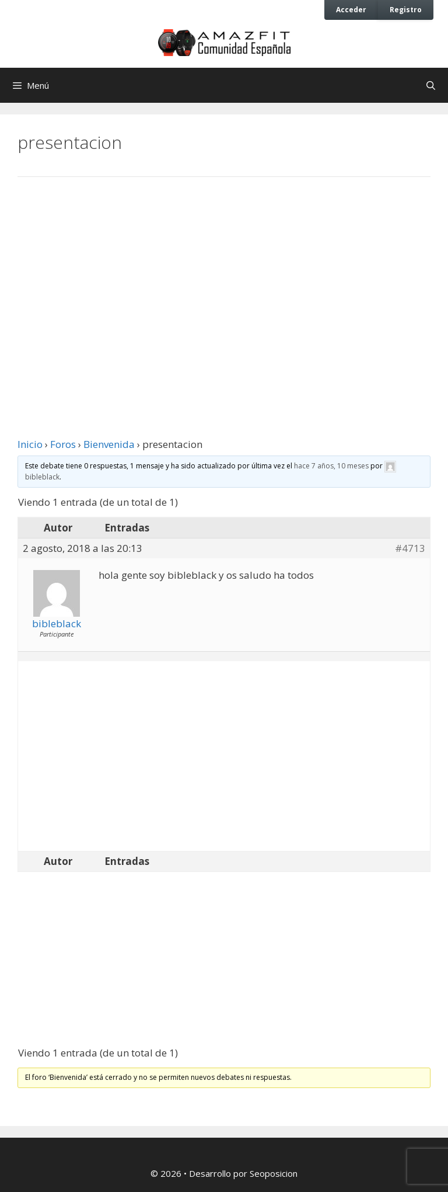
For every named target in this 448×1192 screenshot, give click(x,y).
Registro (406, 9)
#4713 (410, 548)
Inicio (30, 444)
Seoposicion (274, 1173)
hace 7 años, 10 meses (331, 466)
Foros (63, 444)
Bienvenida (109, 444)
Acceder (351, 9)
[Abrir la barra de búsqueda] (431, 85)
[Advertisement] (224, 282)
